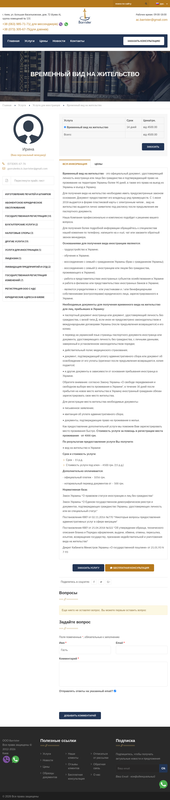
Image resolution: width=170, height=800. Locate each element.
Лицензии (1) (13, 258)
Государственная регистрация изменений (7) (26, 278)
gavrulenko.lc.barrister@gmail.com (27, 168)
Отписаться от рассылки (100, 755)
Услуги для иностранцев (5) (23, 249)
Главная (13, 41)
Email (120, 642)
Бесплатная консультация (129, 568)
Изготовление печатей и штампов (28, 194)
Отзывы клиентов (73, 765)
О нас (96, 773)
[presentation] (84, 702)
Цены (44, 41)
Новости (59, 41)
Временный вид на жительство (87, 127)
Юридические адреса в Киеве (24, 297)
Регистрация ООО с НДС (20, 288)
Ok (163, 767)
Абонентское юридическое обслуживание (23, 205)
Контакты (77, 41)
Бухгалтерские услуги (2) (21, 224)
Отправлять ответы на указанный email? (86, 690)
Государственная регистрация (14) (28, 216)
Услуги (30, 41)
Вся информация (75, 164)
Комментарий (69, 658)
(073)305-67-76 (16, 163)
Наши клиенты (73, 755)
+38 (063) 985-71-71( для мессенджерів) (30, 24)
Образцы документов (50, 774)
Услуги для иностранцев (46, 105)
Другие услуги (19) (16, 241)
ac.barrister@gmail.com (152, 19)
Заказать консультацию (144, 40)
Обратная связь (99, 765)
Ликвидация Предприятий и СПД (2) (28, 266)
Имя (62, 642)
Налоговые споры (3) (19, 233)
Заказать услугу (88, 567)
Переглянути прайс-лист (23, 180)
